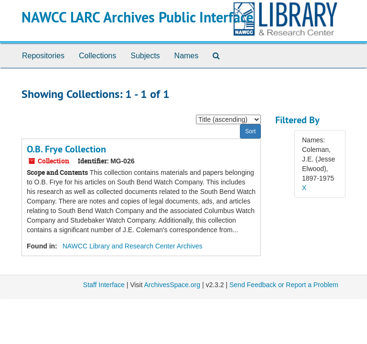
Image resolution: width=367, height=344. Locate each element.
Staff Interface (104, 285)
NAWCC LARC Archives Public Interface (137, 17)
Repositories (43, 56)
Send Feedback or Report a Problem (283, 285)
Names (186, 56)
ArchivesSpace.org (172, 285)
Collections (97, 56)
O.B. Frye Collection (66, 149)
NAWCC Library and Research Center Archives (133, 246)
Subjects (145, 56)
